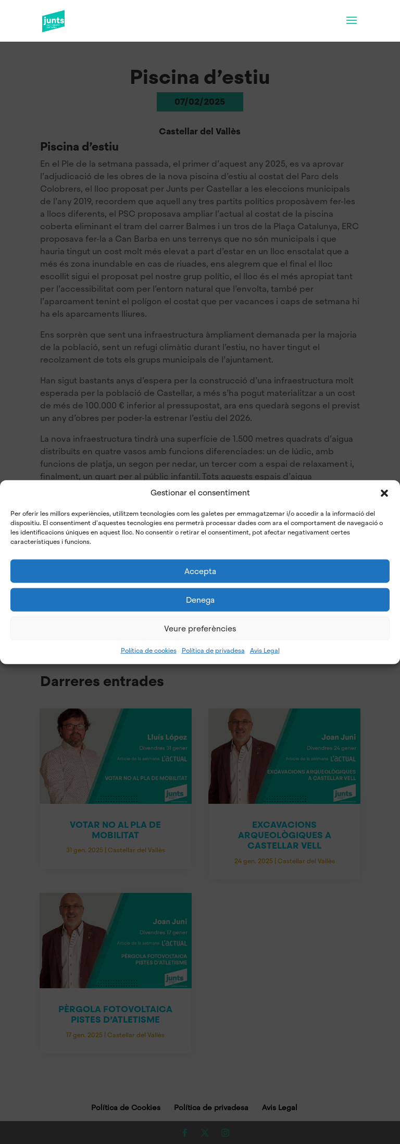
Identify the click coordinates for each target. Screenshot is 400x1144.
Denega (200, 599)
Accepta (200, 571)
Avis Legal (265, 650)
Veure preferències (200, 628)
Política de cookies (149, 650)
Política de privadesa (213, 650)
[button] (384, 493)
